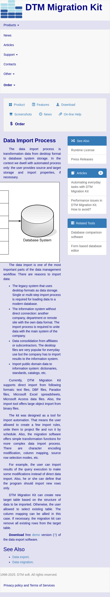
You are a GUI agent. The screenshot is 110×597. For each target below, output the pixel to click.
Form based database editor (86, 248)
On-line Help (70, 114)
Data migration (22, 562)
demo (36, 535)
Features (40, 104)
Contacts (10, 64)
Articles (9, 45)
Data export (20, 557)
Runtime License (83, 150)
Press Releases (82, 159)
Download (65, 104)
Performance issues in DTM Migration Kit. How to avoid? (86, 205)
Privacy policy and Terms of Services (29, 585)
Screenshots (20, 114)
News (7, 35)
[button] (55, 85)
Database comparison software (86, 235)
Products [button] (11, 25)
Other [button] (9, 74)
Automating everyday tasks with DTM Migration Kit (86, 187)
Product (17, 104)
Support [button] (11, 54)
